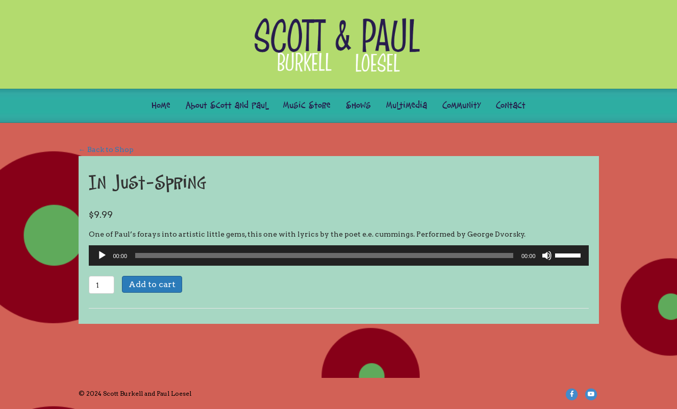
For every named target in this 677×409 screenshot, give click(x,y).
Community (461, 106)
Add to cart (152, 284)
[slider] (324, 255)
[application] (339, 255)
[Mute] (547, 255)
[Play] (102, 255)
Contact (510, 106)
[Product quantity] (102, 285)
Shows (358, 106)
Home (161, 106)
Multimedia (406, 106)
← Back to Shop (106, 149)
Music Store (307, 106)
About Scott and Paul (227, 106)
